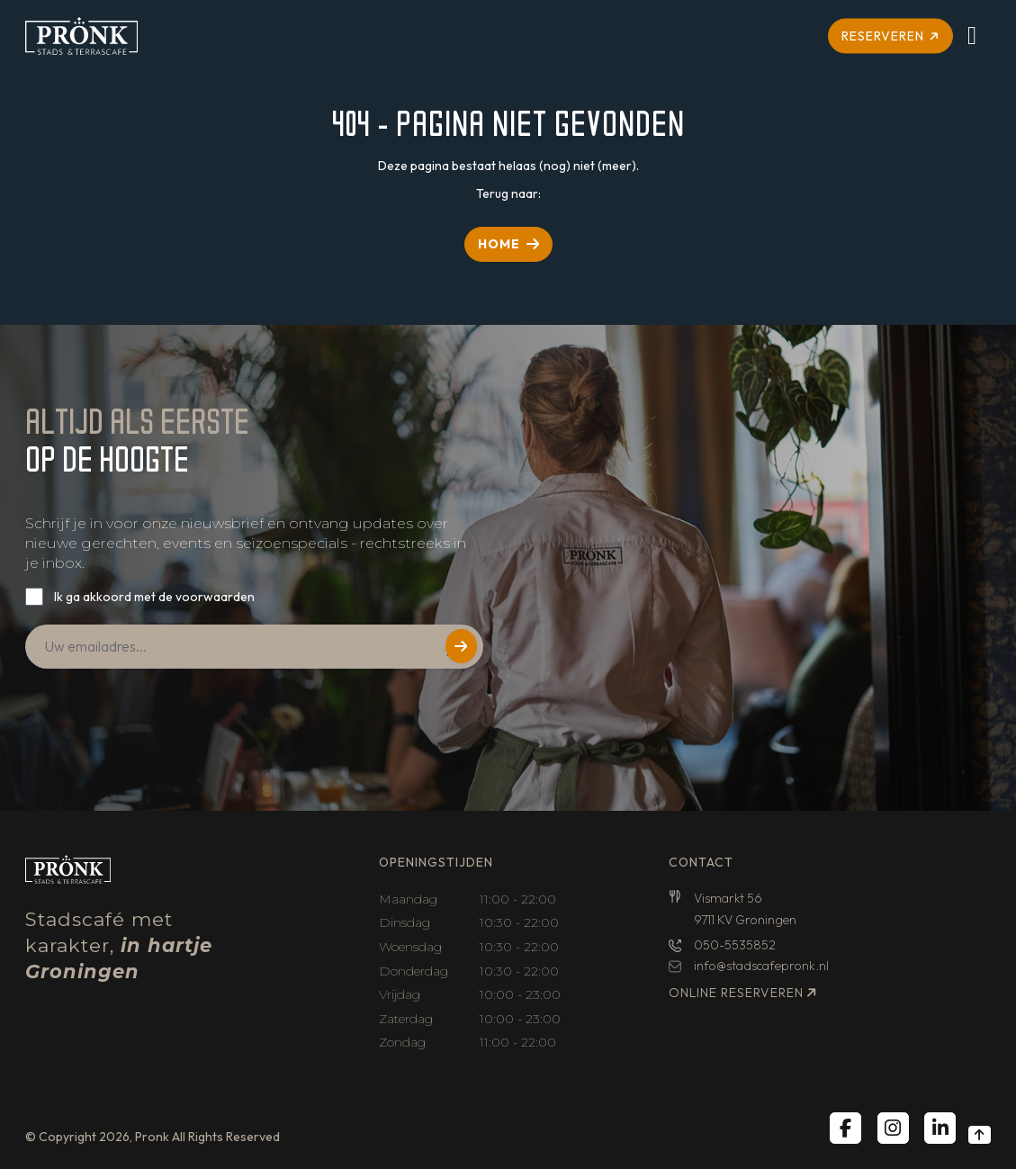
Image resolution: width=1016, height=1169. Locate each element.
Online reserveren (736, 993)
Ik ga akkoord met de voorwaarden (154, 597)
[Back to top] (979, 1135)
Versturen (461, 646)
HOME (499, 244)
